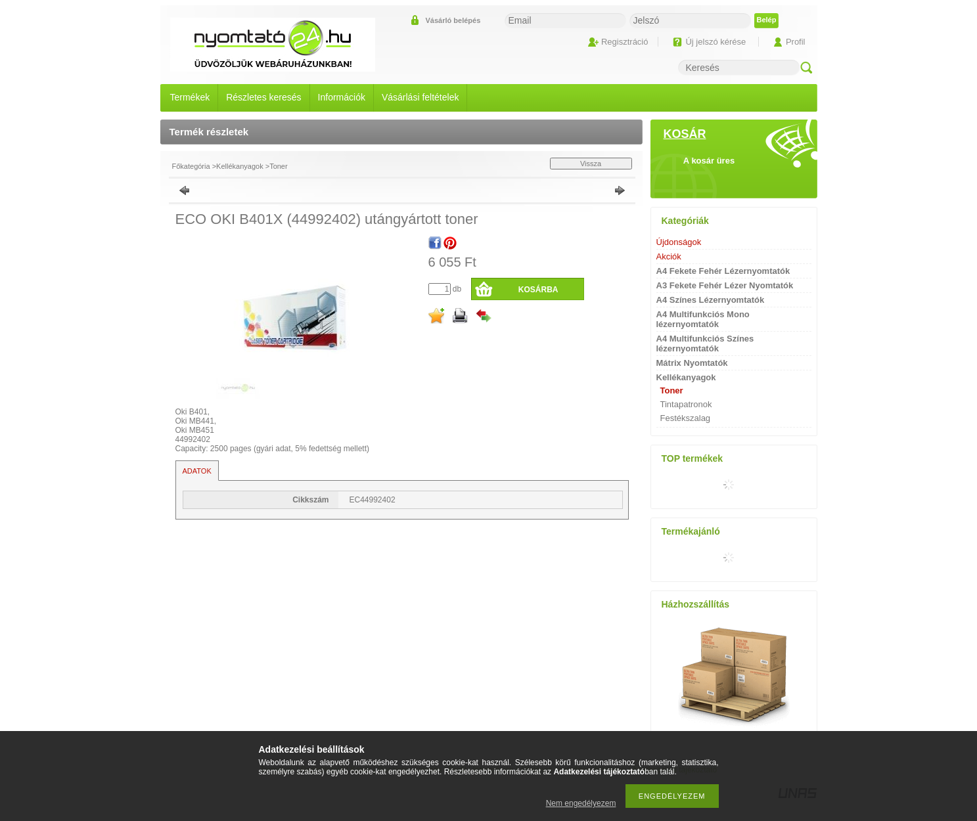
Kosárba (538, 289)
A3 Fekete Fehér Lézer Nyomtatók (725, 285)
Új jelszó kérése (715, 42)
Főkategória (191, 166)
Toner (278, 166)
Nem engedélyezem (581, 803)
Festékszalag (685, 418)
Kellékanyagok (239, 166)
